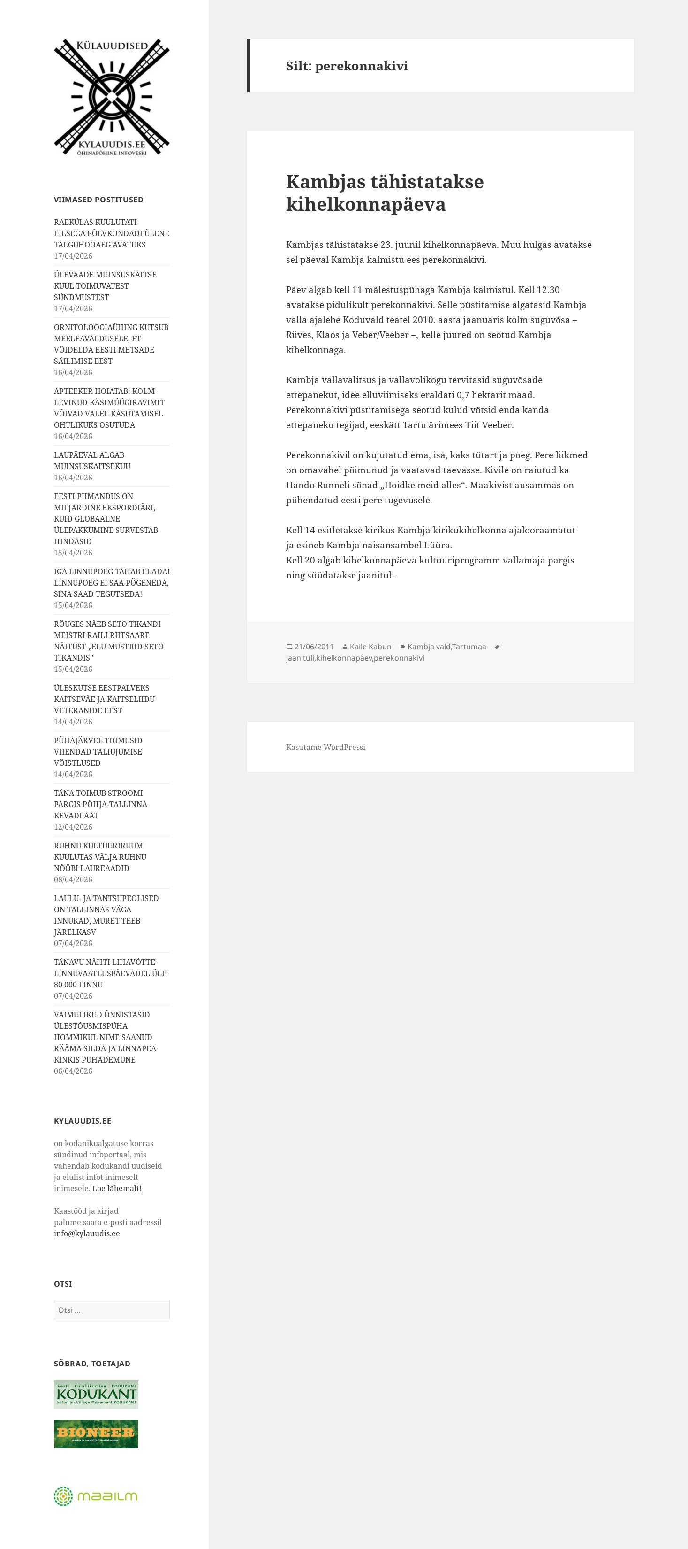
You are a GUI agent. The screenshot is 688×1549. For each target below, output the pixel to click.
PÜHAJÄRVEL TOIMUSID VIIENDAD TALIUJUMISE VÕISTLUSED (98, 751)
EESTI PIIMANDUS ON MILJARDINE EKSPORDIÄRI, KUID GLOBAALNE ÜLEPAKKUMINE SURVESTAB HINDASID (106, 519)
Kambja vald (429, 646)
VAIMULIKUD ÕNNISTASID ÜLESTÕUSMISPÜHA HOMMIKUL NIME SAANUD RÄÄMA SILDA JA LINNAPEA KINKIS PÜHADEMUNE (105, 1037)
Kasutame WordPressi (325, 747)
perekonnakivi (399, 658)
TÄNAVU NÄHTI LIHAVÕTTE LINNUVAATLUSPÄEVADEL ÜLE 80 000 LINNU (110, 973)
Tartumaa (469, 646)
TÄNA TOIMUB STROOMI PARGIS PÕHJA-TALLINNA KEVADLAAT (100, 804)
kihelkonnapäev (344, 658)
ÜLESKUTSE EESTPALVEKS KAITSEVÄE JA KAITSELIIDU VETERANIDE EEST (104, 699)
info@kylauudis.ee (87, 1233)
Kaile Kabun (371, 646)
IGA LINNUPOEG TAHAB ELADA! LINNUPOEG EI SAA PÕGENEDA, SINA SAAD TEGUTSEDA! (112, 582)
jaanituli (300, 658)
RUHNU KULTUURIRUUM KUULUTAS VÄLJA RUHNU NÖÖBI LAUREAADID (100, 856)
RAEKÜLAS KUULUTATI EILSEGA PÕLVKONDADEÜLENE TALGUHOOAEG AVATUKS (111, 233)
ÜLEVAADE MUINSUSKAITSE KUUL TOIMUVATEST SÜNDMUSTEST (105, 286)
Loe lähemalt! (117, 1188)
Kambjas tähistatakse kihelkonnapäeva (385, 192)
